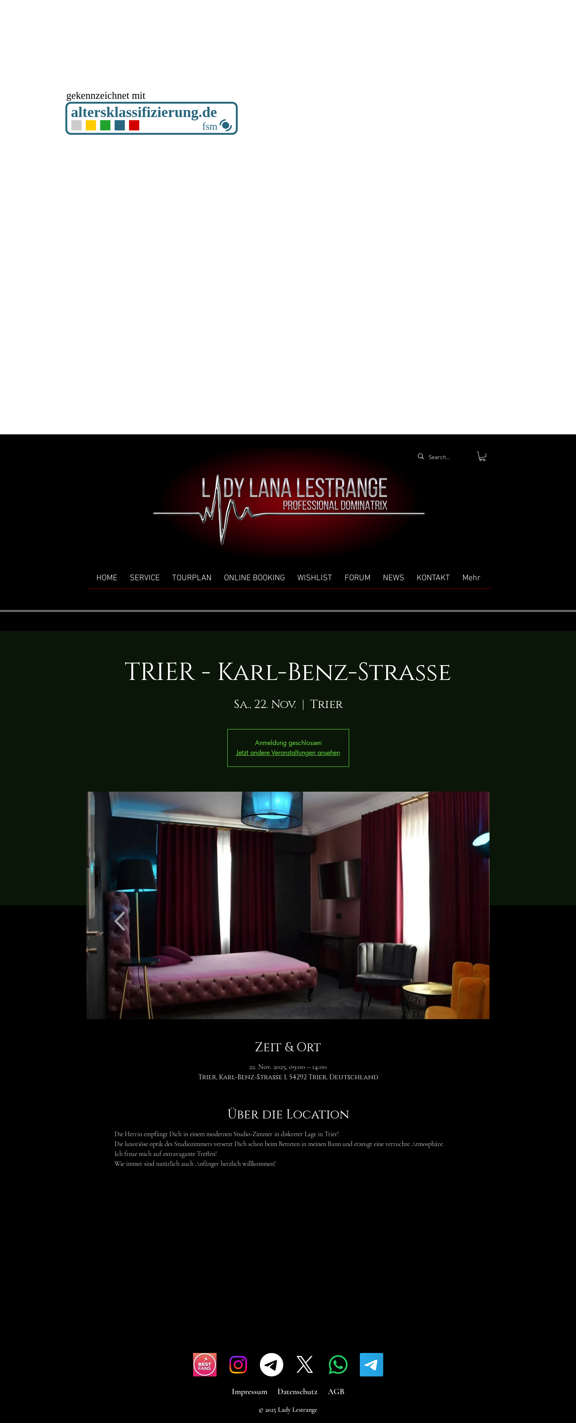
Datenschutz (297, 1392)
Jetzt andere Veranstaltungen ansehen (288, 752)
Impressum (249, 1392)
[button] (482, 456)
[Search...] (443, 457)
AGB (336, 1392)
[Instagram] (238, 1364)
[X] (305, 1364)
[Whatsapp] (338, 1364)
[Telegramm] (271, 1364)
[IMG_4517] (205, 1364)
